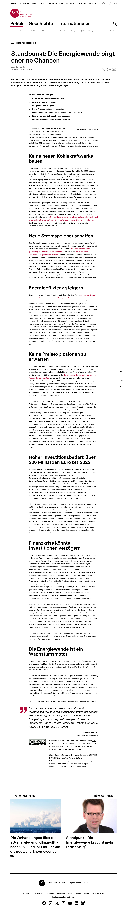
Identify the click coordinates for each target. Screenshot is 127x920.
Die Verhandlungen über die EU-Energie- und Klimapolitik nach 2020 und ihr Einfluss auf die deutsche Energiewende (35, 876)
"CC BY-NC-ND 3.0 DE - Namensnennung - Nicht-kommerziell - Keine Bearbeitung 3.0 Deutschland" (73, 775)
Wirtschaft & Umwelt (32, 31)
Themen (13, 31)
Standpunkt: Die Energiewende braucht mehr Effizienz (90, 874)
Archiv (66, 31)
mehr (92, 3)
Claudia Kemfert (20, 67)
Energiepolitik (56, 31)
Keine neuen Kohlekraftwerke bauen (48, 99)
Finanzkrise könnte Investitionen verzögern (51, 116)
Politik (20, 31)
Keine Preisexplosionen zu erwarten (48, 109)
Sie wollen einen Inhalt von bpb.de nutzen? (67, 798)
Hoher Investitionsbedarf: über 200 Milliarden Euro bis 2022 (58, 112)
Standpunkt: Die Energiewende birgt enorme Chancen (107, 31)
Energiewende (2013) (78, 31)
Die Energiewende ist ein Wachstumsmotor (51, 119)
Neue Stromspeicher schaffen (45, 102)
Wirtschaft (45, 31)
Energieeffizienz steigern (43, 106)
